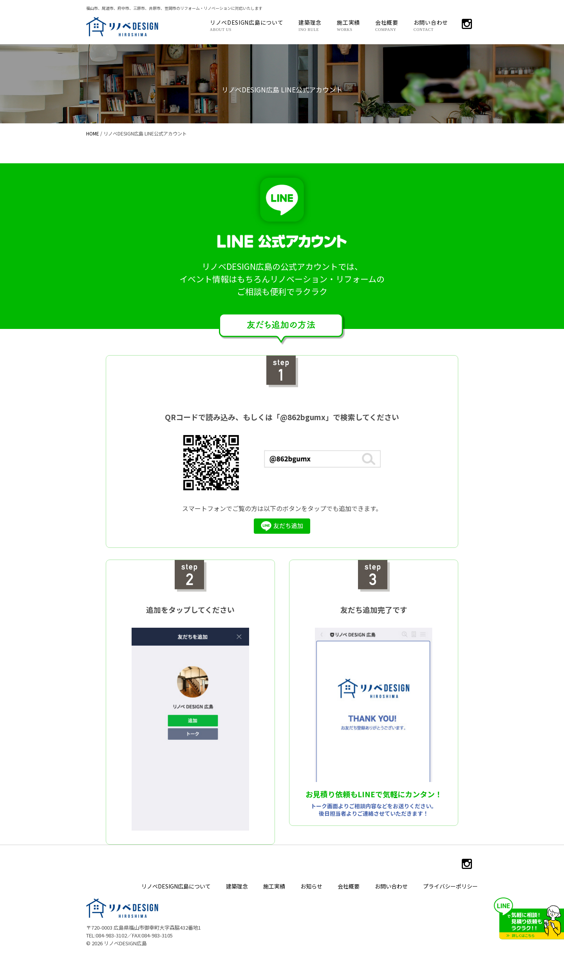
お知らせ (311, 886)
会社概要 (386, 25)
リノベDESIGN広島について (247, 25)
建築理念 (310, 25)
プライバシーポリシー (450, 886)
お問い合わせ (431, 25)
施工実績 (348, 25)
